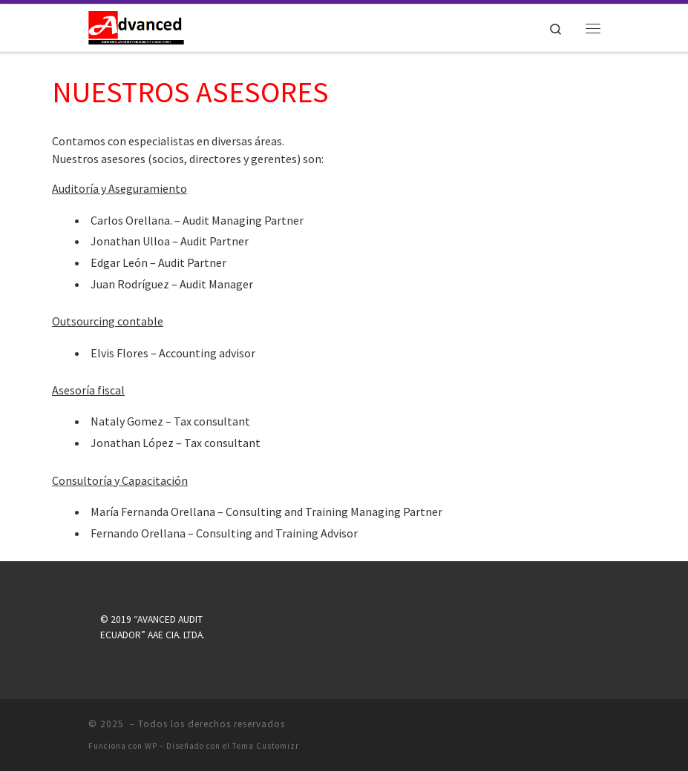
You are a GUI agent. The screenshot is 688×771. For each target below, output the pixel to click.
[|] (136, 26)
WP (151, 746)
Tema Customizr (265, 746)
